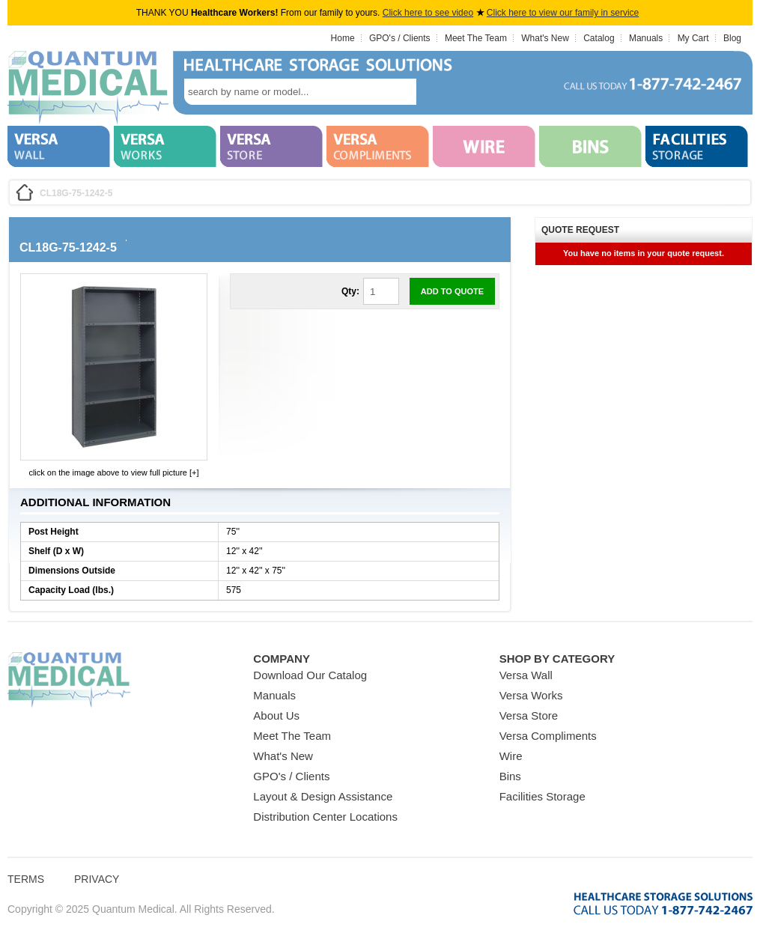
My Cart (693, 38)
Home (343, 38)
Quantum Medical (68, 680)
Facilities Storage (542, 796)
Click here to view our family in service (563, 12)
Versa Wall (526, 675)
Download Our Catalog (310, 675)
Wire (511, 756)
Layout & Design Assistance (322, 796)
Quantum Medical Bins (87, 88)
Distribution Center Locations (325, 816)
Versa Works (531, 695)
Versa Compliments (548, 735)
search (439, 92)
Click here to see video (428, 12)
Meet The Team (476, 38)
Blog (732, 38)
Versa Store (528, 715)
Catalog (598, 38)
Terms (25, 879)
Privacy (96, 879)
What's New (545, 38)
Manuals (646, 38)
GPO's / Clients (400, 38)
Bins (510, 776)
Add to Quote (452, 291)
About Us (276, 715)
